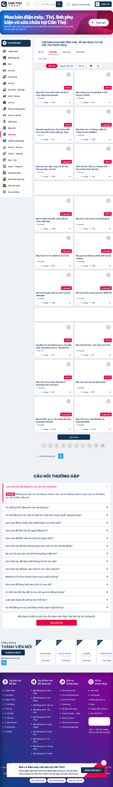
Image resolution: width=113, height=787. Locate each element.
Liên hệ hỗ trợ (96, 713)
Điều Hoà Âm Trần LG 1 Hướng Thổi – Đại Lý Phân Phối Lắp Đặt (92, 167)
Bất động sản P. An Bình (41, 740)
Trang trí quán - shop (71, 713)
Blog (92, 704)
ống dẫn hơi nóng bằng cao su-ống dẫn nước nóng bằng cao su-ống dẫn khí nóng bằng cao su (54, 346)
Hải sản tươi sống (69, 708)
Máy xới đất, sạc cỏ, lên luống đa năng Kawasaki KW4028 (53, 420)
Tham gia (100, 22)
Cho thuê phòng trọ (70, 695)
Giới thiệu (94, 690)
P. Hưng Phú (10, 727)
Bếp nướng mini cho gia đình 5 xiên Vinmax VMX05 (92, 93)
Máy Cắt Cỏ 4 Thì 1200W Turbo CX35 (52, 255)
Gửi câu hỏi (56, 622)
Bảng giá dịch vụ (97, 699)
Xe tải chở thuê (68, 699)
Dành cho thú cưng (70, 722)
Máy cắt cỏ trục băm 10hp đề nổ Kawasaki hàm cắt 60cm (50, 383)
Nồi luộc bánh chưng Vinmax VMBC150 (94, 292)
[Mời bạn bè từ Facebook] (4, 662)
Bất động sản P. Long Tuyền (42, 725)
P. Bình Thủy (10, 699)
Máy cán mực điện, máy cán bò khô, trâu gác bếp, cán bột (52, 167)
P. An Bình (9, 695)
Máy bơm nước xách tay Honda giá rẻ (93, 218)
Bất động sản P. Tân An (43, 705)
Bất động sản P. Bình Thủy (42, 718)
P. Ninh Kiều (10, 690)
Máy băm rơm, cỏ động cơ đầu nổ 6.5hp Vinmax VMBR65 (91, 130)
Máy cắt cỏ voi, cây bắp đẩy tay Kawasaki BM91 (90, 420)
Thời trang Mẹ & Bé (70, 727)
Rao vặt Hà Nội (38, 780)
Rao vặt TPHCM (75, 780)
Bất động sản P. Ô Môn (43, 753)
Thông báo (95, 695)
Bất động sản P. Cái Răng (41, 699)
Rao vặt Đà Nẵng (56, 780)
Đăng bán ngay (93, 770)
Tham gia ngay (13, 652)
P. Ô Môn (8, 731)
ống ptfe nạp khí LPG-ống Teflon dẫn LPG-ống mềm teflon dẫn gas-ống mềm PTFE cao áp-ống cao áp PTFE (53, 130)
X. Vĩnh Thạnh (11, 722)
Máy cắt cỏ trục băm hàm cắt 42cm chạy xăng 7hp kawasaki (52, 93)
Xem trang (45, 660)
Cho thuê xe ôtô (68, 690)
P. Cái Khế (9, 713)
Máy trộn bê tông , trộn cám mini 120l (93, 344)
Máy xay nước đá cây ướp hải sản (91, 382)
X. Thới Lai (9, 717)
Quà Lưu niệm (68, 717)
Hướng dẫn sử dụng (98, 708)
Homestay (66, 704)
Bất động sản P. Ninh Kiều (42, 691)
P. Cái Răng (9, 704)
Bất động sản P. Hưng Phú (42, 733)
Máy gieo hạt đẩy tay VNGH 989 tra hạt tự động (93, 257)
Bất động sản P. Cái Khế (41, 711)
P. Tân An (9, 708)
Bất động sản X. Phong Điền (43, 747)
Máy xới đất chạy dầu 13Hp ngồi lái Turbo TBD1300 (52, 220)
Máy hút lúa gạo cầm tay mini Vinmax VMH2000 (53, 294)
